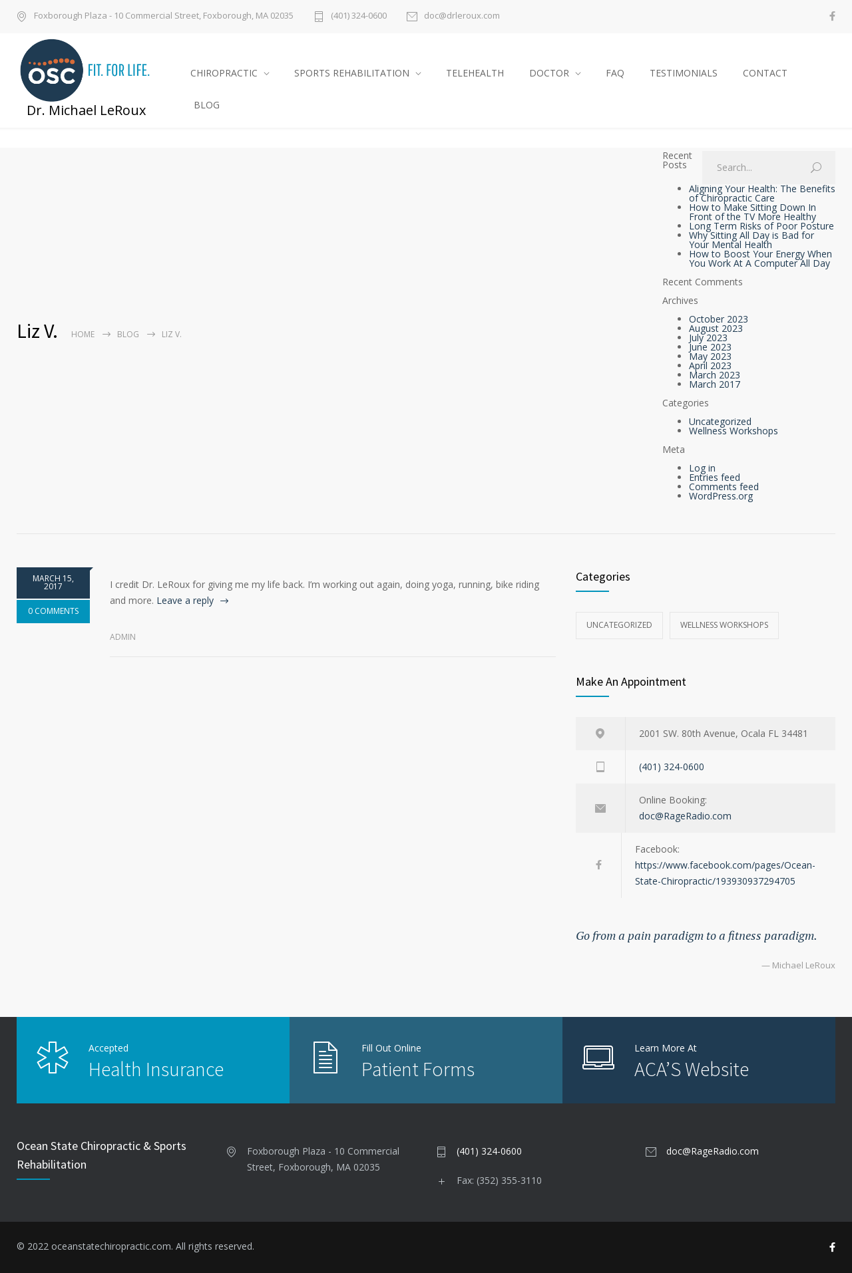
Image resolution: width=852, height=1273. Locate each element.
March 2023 (714, 374)
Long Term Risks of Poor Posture (761, 225)
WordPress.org (721, 496)
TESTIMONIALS (684, 73)
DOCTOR (549, 73)
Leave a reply (185, 600)
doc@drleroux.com (462, 16)
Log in (702, 468)
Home (83, 334)
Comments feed (724, 486)
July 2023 (708, 337)
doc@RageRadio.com (685, 815)
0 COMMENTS (53, 611)
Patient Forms (418, 1068)
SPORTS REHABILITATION (351, 73)
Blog (128, 334)
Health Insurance (156, 1068)
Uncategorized (720, 421)
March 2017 (714, 384)
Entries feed (714, 477)
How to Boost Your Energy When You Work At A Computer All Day (760, 258)
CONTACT (765, 73)
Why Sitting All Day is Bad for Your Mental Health (751, 240)
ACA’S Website (691, 1068)
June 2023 (710, 347)
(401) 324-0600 (359, 16)
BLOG (207, 104)
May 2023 (710, 356)
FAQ (615, 73)
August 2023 (716, 328)
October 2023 (718, 319)
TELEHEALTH (475, 73)
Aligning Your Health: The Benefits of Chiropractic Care (762, 193)
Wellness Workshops (733, 430)
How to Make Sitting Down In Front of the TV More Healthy (752, 212)
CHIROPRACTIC (224, 73)
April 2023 (710, 365)
